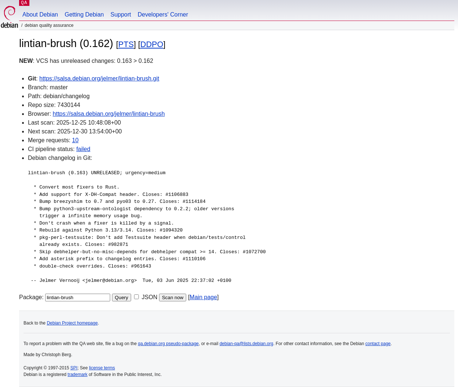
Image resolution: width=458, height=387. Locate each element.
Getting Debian (84, 14)
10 (75, 140)
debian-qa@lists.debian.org (246, 343)
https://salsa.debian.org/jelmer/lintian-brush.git (99, 78)
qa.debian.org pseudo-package (168, 343)
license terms (102, 367)
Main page (203, 297)
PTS (126, 44)
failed (83, 149)
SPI (74, 367)
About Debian (40, 14)
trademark (77, 374)
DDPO (151, 44)
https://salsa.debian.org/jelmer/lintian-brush (109, 114)
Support (121, 14)
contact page (378, 343)
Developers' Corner (163, 14)
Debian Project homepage (72, 323)
